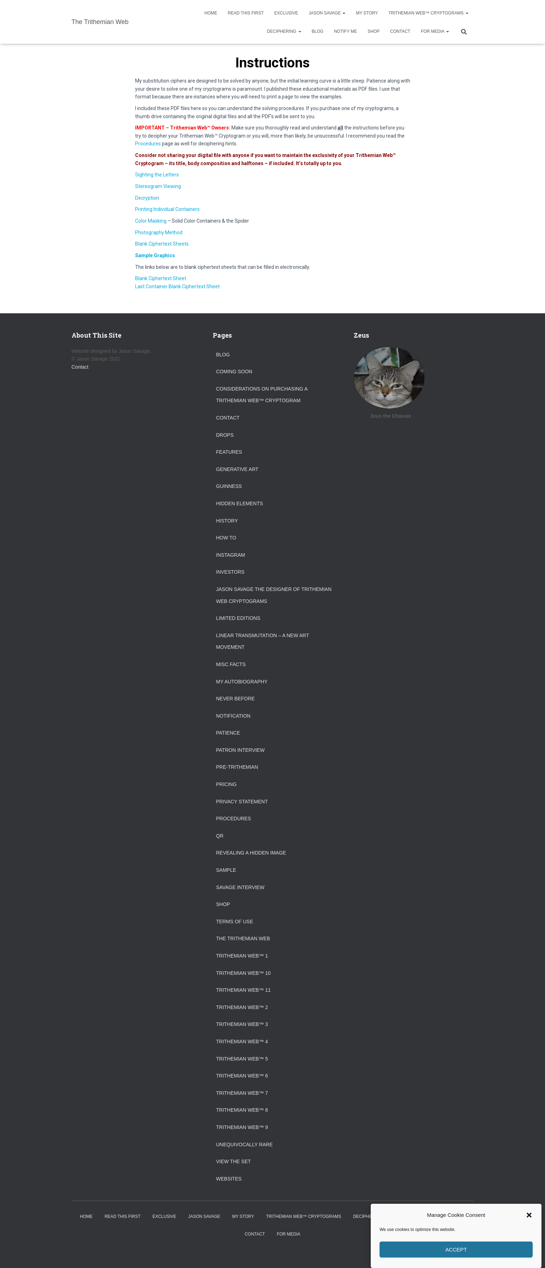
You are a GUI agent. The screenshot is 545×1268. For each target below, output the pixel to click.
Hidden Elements (239, 503)
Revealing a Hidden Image (251, 853)
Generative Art (237, 469)
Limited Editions (238, 618)
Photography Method (158, 232)
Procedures (148, 143)
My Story (367, 13)
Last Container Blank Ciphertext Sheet (177, 286)
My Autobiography (242, 681)
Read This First (246, 13)
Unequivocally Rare (244, 1144)
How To (226, 538)
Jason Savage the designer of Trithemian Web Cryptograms (274, 595)
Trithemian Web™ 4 (242, 1041)
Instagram (230, 555)
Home (211, 13)
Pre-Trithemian (237, 767)
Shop (374, 31)
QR (220, 836)
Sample (226, 870)
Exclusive (286, 13)
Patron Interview (240, 750)
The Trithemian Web (243, 938)
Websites (229, 1179)
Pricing (226, 784)
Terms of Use (234, 921)
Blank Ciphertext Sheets (162, 244)
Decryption (147, 198)
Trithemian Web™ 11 (243, 990)
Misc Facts (231, 664)
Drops (225, 435)
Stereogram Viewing (158, 186)
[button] (529, 1221)
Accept (456, 1256)
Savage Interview (240, 887)
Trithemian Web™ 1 (242, 956)
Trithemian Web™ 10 (243, 973)
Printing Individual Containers (167, 209)
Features (229, 452)
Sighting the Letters (157, 174)
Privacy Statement (242, 801)
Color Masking (150, 221)
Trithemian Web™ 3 (242, 1024)
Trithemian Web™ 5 (242, 1059)
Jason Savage (327, 13)
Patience (228, 733)
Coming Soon (234, 371)
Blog (317, 31)
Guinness (229, 486)
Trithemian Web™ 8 (242, 1110)
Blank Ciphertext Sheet (160, 278)
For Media (435, 31)
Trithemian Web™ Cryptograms (428, 13)
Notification (233, 716)
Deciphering (284, 31)
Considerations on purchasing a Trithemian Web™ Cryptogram (262, 395)
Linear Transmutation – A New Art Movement (262, 641)
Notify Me (345, 31)
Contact (400, 31)
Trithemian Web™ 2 (242, 1007)
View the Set (233, 1161)
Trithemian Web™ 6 (242, 1076)
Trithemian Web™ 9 (242, 1127)
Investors (230, 572)
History (227, 521)
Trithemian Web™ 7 (242, 1093)
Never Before (235, 698)
